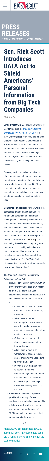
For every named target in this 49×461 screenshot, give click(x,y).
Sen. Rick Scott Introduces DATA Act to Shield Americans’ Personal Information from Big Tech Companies (24, 80)
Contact (8, 452)
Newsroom (17, 38)
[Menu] (5, 5)
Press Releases (16, 30)
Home (5, 38)
